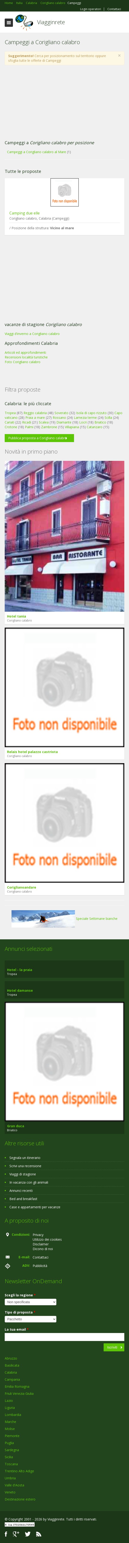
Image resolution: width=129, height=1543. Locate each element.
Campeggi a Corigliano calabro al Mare (36, 152)
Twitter (28, 1534)
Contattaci (114, 9)
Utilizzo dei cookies (47, 1239)
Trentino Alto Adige (19, 1471)
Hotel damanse (20, 990)
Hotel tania (16, 616)
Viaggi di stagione (22, 1174)
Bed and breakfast (23, 1199)
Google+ (16, 1534)
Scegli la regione (20, 1295)
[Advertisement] (64, 103)
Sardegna (12, 1450)
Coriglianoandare (21, 887)
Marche (10, 1421)
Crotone (11, 427)
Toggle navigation (9, 23)
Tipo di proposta (20, 1312)
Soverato (61, 413)
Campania (12, 1379)
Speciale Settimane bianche (64, 918)
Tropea (10, 413)
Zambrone (49, 427)
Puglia (9, 1443)
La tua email (17, 1329)
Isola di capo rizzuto (91, 413)
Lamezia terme (85, 417)
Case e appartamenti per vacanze (34, 1207)
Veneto (10, 1492)
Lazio (9, 1400)
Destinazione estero (20, 1499)
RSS (38, 1534)
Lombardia (13, 1414)
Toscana (11, 1464)
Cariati (9, 422)
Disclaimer (41, 1244)
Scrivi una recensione (25, 1166)
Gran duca (15, 1126)
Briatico (100, 422)
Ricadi (26, 422)
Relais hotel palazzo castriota (32, 752)
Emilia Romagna (17, 1386)
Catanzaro (94, 427)
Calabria (11, 1372)
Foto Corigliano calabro (22, 362)
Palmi (29, 427)
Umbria (10, 1478)
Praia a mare (35, 417)
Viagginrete (51, 22)
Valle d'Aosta (14, 1485)
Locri (83, 422)
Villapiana (72, 427)
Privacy (38, 1234)
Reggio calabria (35, 413)
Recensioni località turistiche (26, 357)
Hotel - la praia (19, 970)
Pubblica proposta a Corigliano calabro (37, 438)
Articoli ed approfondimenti (25, 352)
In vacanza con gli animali (28, 1182)
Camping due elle (24, 213)
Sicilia (9, 1457)
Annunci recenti (21, 1190)
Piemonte (12, 1436)
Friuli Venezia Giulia (19, 1393)
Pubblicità (40, 1265)
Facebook (6, 1534)
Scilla (108, 417)
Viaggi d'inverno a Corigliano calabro (32, 333)
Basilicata (12, 1365)
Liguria (10, 1407)
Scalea (44, 422)
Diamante (63, 422)
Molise (10, 1428)
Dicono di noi (43, 1249)
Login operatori (90, 9)
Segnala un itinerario (24, 1157)
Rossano (59, 417)
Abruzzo (11, 1358)
